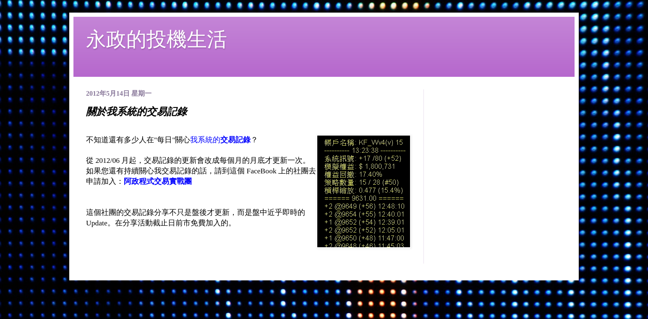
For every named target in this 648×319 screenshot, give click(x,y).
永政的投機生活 (156, 39)
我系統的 (220, 140)
